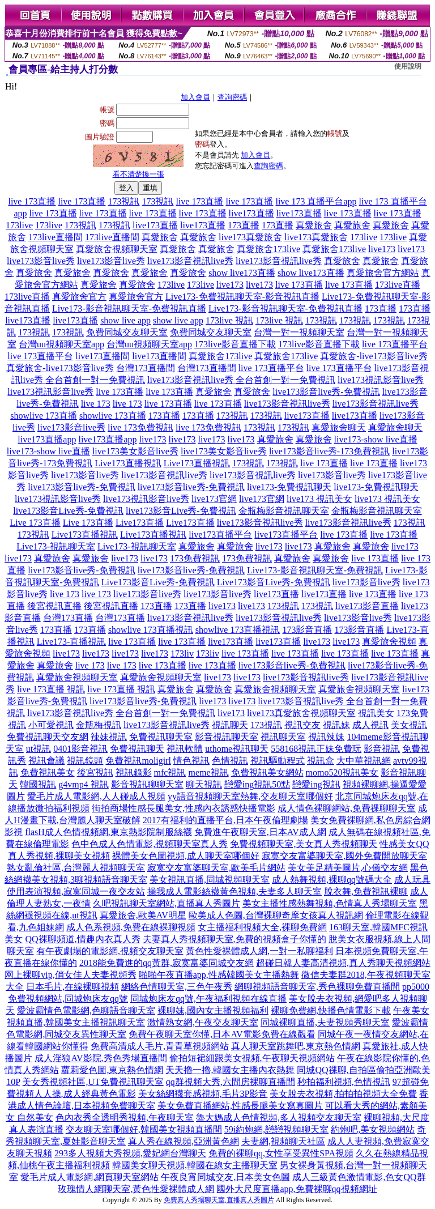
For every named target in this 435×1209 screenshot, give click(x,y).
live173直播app (47, 439)
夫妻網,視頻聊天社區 (283, 1141)
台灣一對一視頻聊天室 (299, 332)
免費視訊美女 (47, 772)
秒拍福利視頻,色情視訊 (343, 1082)
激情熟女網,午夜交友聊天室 (202, 1022)
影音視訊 (382, 749)
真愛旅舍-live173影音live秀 (373, 356)
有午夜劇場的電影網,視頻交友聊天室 (110, 951)
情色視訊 (191, 760)
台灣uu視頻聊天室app (61, 344)
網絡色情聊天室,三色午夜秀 (176, 986)
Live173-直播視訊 (71, 641)
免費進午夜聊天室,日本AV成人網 (260, 832)
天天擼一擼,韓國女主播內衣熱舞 (230, 1070)
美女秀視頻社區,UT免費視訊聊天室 (92, 1082)
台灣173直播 (68, 618)
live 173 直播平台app (315, 201)
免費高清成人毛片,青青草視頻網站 (160, 1046)
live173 (381, 249)
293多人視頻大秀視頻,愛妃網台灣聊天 (130, 1153)
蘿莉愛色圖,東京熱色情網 (112, 1070)
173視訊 (123, 201)
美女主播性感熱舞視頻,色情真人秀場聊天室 (329, 903)
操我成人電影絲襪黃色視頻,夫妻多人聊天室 (234, 891)
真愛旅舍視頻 (389, 641)
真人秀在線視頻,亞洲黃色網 (183, 1141)
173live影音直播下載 (235, 344)
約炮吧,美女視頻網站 (373, 1129)
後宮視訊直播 (54, 606)
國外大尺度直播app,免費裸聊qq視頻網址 (296, 1189)
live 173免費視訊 (140, 427)
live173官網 (214, 499)
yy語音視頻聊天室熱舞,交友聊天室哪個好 (250, 796)
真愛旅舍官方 (79, 296)
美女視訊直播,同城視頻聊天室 (210, 879)
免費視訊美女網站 (267, 772)
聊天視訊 (204, 784)
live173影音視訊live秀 (190, 261)
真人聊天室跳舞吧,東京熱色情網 (295, 1046)
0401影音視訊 (80, 749)
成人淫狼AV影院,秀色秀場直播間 (101, 1058)
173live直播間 (55, 237)
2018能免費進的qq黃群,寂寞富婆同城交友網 (166, 963)
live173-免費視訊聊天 (289, 487)
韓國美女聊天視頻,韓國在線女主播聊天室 (195, 1165)
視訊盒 (320, 760)
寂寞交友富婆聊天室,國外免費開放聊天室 (344, 856)
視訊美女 (376, 713)
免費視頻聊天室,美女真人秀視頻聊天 (303, 844)
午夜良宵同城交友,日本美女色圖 (225, 1177)
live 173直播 (32, 201)
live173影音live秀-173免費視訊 (329, 451)
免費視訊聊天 (137, 749)
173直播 (243, 225)
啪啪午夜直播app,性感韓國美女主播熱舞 (219, 975)
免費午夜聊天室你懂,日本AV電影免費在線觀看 (222, 1034)
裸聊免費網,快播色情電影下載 (331, 1010)
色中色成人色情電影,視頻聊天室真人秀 (149, 844)
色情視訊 (230, 760)
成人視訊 (370, 725)
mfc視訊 (170, 772)
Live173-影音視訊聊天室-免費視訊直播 (129, 308)
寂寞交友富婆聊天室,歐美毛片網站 (216, 867)
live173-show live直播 (375, 439)
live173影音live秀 (41, 261)
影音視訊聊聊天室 (147, 784)
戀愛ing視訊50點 (257, 784)
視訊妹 (336, 725)
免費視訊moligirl (138, 760)
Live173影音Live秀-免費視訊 (158, 582)
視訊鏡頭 (85, 760)
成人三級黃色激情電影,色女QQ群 (358, 1177)
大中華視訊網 (363, 760)
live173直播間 (102, 356)
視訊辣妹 (326, 737)
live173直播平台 (220, 534)
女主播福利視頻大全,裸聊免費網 (262, 927)
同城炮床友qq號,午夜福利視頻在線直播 (208, 998)
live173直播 (251, 213)
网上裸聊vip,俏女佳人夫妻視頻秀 (70, 975)
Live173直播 (140, 522)
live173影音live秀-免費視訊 (325, 392)
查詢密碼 (232, 97)
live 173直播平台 (395, 344)
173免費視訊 (195, 558)
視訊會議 (46, 760)
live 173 (95, 403)
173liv (182, 653)
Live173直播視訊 (128, 463)
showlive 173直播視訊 (150, 630)
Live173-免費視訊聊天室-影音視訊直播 (242, 296)
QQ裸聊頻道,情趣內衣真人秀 (82, 939)
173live (19, 225)
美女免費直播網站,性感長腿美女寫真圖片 (240, 1105)
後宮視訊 (95, 772)
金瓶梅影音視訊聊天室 (283, 511)
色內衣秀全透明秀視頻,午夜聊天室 (125, 1117)
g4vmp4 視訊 (83, 784)
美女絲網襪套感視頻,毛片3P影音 (203, 1094)
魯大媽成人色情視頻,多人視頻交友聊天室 (278, 1117)
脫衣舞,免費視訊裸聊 (366, 891)
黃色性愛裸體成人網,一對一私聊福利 (259, 951)
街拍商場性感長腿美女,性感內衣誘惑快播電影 (183, 808)
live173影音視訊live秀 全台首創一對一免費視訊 (241, 380)
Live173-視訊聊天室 (55, 546)
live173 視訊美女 (319, 499)
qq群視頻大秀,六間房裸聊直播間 (230, 1082)
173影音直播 (307, 630)
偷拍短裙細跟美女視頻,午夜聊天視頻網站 (252, 1058)
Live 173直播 (35, 522)
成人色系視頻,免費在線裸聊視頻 (130, 927)
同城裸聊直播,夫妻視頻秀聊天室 (325, 1022)
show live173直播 (241, 273)
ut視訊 (38, 749)
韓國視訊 (38, 784)
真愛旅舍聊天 (339, 427)
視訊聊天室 (283, 737)
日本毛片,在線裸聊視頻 (72, 986)
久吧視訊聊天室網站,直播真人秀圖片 (166, 903)
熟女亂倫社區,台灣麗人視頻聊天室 (76, 867)
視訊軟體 (185, 749)
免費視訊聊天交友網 (47, 737)
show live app (125, 320)
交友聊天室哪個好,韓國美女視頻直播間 (144, 1129)
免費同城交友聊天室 (127, 332)
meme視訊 (208, 772)
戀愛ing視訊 (316, 784)
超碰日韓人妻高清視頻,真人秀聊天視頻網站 (343, 963)
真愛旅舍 (314, 225)
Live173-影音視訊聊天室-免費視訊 (315, 570)
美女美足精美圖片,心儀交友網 (348, 867)
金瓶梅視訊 (98, 725)
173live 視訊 (229, 320)
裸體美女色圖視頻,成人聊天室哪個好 (185, 856)
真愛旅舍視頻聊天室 (116, 249)
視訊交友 (302, 725)
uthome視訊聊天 (236, 749)
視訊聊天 (230, 725)
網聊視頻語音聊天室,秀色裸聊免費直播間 (317, 986)
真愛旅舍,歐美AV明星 (143, 915)
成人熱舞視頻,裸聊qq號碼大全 (332, 879)
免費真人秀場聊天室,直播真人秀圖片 (219, 1200)
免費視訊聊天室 (161, 737)
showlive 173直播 (43, 415)
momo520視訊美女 (342, 772)
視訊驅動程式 (277, 760)
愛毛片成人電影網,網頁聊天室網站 (89, 1177)
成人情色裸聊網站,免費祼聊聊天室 (347, 808)
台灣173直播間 (145, 368)
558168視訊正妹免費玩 (316, 749)
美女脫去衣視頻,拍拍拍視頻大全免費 (343, 1094)
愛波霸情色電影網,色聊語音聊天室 (86, 1010)
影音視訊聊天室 (226, 737)
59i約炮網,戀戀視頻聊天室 (276, 1129)
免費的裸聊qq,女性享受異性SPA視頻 (280, 1153)
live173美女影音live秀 (135, 451)
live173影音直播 (367, 606)
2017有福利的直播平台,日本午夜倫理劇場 (225, 820)
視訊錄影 (134, 772)
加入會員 (195, 97)
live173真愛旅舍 (250, 237)
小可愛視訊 (51, 725)
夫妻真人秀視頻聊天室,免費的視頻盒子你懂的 (234, 939)
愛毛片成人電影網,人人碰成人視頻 (96, 796)
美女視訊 (409, 725)
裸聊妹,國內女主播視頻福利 (212, 1010)
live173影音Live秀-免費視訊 (68, 511)
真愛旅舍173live (268, 249)
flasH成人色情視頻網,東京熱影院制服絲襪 (108, 832)
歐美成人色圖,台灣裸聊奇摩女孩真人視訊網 (276, 915)
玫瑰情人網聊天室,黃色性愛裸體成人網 (136, 1189)
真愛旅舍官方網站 (383, 273)
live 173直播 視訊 (51, 689)
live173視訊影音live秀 (381, 380)
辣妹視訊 (109, 737)
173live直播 (397, 285)
